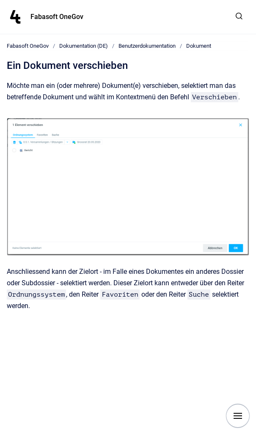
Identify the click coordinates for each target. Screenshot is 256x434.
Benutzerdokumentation (147, 46)
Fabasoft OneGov (56, 17)
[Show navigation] (237, 415)
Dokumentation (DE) (83, 46)
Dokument (198, 46)
